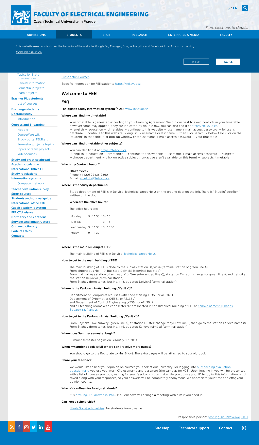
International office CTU (28, 203)
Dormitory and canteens (28, 217)
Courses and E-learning (28, 124)
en (235, 8)
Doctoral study (21, 114)
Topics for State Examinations (28, 76)
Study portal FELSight (32, 139)
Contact (225, 428)
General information (31, 83)
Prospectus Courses (75, 77)
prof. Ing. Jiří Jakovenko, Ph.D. (95, 395)
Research (139, 34)
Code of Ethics (21, 231)
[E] (244, 428)
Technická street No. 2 (139, 253)
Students (74, 34)
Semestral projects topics (35, 144)
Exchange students (25, 109)
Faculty (226, 34)
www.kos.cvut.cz (136, 108)
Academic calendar (25, 164)
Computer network (30, 183)
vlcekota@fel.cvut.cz (94, 178)
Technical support (194, 428)
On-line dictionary (24, 226)
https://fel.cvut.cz (128, 83)
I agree (228, 61)
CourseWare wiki (28, 134)
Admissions (36, 34)
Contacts (17, 235)
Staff (107, 34)
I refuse (196, 61)
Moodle (22, 129)
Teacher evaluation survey (30, 189)
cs (227, 8)
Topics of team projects (34, 149)
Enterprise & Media (183, 34)
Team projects (27, 92)
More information (29, 52)
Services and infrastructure (30, 221)
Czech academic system (28, 207)
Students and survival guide (31, 198)
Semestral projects (30, 88)
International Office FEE (28, 169)
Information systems (26, 178)
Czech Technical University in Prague (65, 21)
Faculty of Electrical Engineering (91, 13)
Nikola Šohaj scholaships (87, 408)
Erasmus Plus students (27, 98)
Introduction (26, 119)
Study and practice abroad (30, 159)
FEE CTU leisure (22, 212)
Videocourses (27, 154)
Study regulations (24, 173)
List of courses (27, 103)
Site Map (162, 428)
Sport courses (21, 193)
